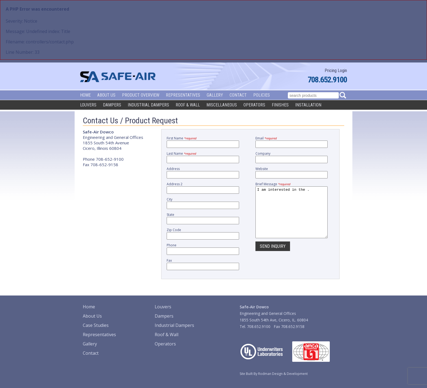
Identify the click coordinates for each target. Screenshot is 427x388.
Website (261, 168)
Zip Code (174, 230)
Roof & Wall (188, 105)
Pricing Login (336, 70)
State (170, 214)
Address (173, 168)
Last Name (181, 153)
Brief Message (272, 184)
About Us (106, 95)
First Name (181, 138)
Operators (254, 105)
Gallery (215, 95)
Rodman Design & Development (283, 373)
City (169, 199)
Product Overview (140, 95)
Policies (261, 95)
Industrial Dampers (148, 105)
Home (85, 95)
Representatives (183, 95)
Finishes (280, 105)
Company (262, 153)
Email (266, 138)
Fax (169, 260)
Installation (308, 105)
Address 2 (174, 184)
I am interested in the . (291, 217)
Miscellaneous (221, 105)
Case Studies (96, 325)
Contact (238, 95)
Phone (171, 245)
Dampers (112, 105)
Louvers (88, 105)
